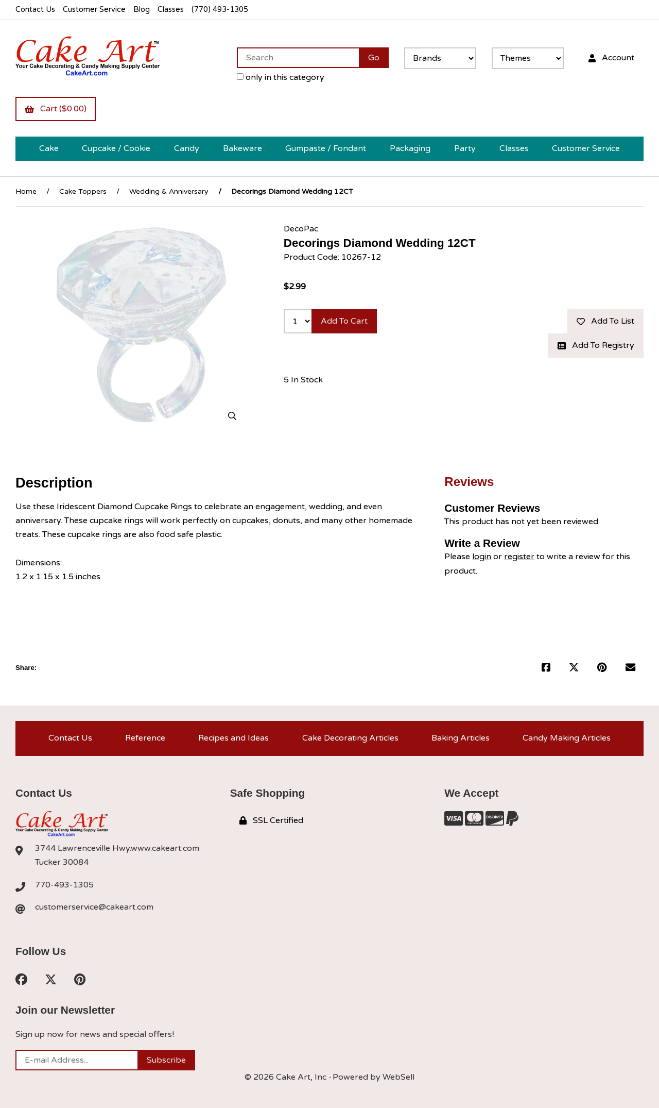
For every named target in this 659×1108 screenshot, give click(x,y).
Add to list (605, 321)
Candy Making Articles (567, 738)
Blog (141, 9)
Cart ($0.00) (55, 109)
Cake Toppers (83, 191)
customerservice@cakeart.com (94, 907)
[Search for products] (298, 57)
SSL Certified (271, 820)
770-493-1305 (64, 885)
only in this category (280, 77)
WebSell (398, 1077)
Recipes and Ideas (233, 738)
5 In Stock (303, 380)
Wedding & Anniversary (169, 191)
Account (611, 58)
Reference (145, 738)
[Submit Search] (374, 57)
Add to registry (596, 345)
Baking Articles (460, 738)
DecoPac (301, 229)
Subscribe (166, 1060)
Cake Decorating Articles (350, 738)
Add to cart (344, 321)
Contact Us (35, 9)
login (481, 556)
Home (26, 191)
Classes (171, 9)
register (519, 556)
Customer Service (94, 9)
